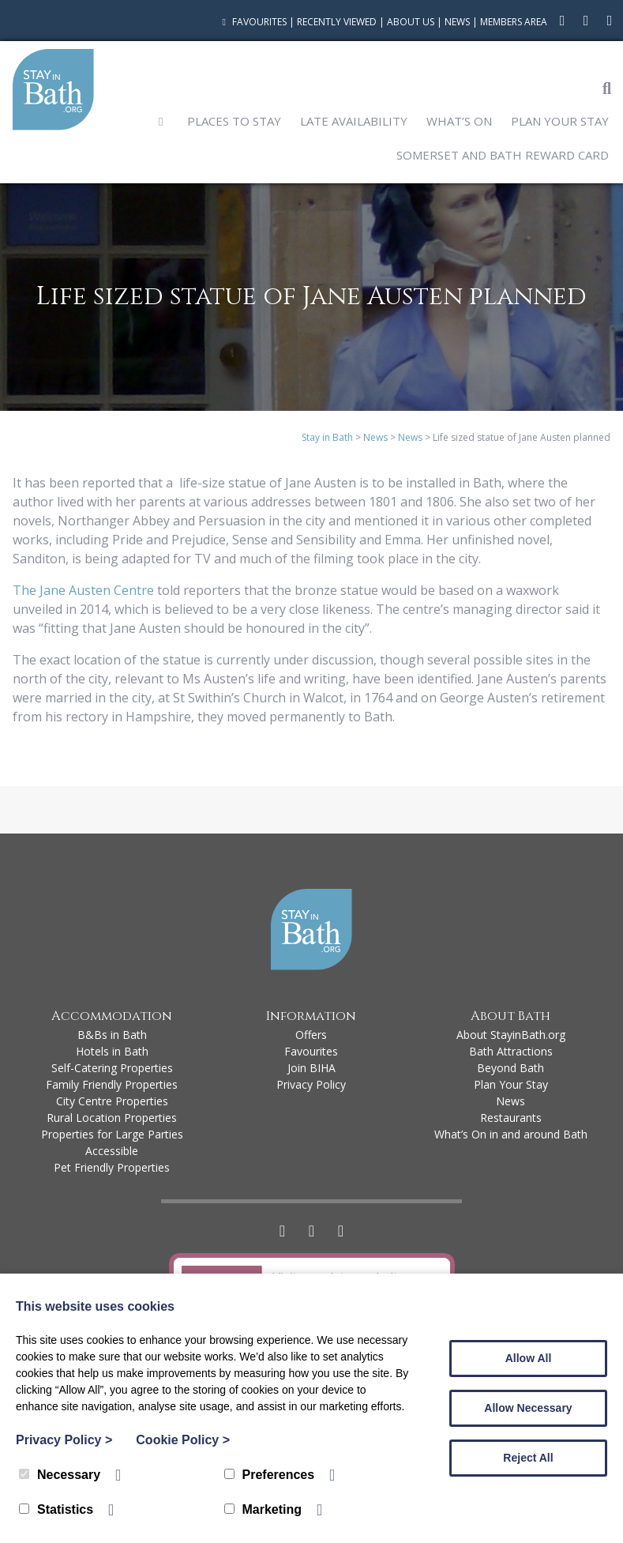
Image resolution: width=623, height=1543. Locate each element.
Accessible (111, 1150)
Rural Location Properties (112, 1117)
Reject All (528, 1457)
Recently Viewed (337, 21)
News (457, 21)
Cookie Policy (183, 1440)
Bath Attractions (511, 1051)
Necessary (59, 1474)
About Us (410, 21)
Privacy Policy (311, 1084)
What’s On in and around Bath (510, 1134)
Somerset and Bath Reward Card (502, 155)
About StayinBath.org (510, 1034)
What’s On (459, 121)
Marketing (263, 1509)
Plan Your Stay (560, 121)
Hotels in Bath (112, 1051)
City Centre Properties (112, 1100)
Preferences (269, 1474)
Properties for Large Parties (112, 1134)
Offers (311, 1034)
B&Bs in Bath (112, 1034)
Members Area (513, 21)
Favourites (252, 21)
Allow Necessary (528, 1408)
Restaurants (511, 1117)
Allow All (528, 1358)
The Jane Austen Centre (83, 590)
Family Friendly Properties (112, 1084)
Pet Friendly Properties (112, 1167)
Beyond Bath (510, 1067)
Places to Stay (234, 121)
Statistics (56, 1509)
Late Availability (353, 121)
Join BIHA (311, 1067)
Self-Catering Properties (112, 1067)
